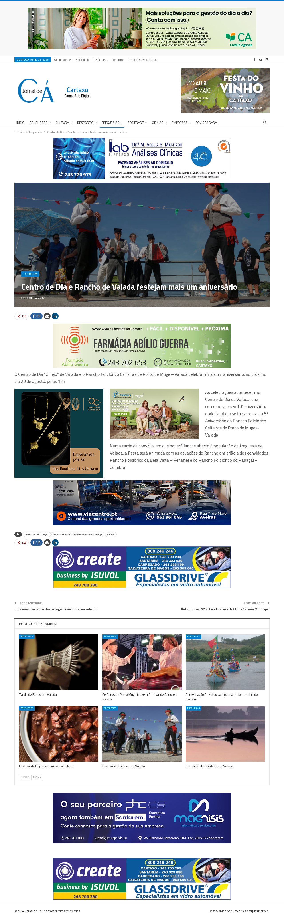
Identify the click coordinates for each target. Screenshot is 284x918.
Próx (37, 777)
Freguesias (110, 122)
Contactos (117, 59)
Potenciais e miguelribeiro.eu (251, 911)
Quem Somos (63, 59)
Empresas (180, 122)
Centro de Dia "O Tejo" (37, 534)
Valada (110, 534)
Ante (25, 777)
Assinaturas (100, 59)
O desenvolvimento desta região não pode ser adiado (55, 609)
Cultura (62, 122)
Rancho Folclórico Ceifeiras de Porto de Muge (78, 534)
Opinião (158, 122)
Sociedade (136, 122)
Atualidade (38, 122)
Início (20, 122)
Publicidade (82, 59)
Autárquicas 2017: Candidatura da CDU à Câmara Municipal (225, 609)
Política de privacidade (142, 59)
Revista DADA (206, 122)
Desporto (85, 122)
